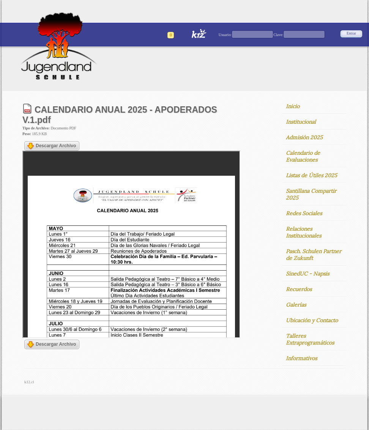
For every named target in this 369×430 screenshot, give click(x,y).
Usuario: (225, 35)
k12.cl (29, 382)
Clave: (278, 35)
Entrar (351, 33)
